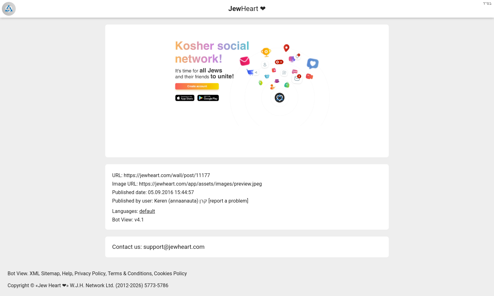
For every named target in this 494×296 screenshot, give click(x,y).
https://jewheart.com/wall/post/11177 (167, 175)
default (147, 211)
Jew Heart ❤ (52, 285)
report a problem (228, 201)
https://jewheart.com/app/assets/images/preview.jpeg (200, 184)
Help (67, 273)
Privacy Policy (90, 273)
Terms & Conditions (130, 273)
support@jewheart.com (173, 246)
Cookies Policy (170, 273)
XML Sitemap (45, 273)
